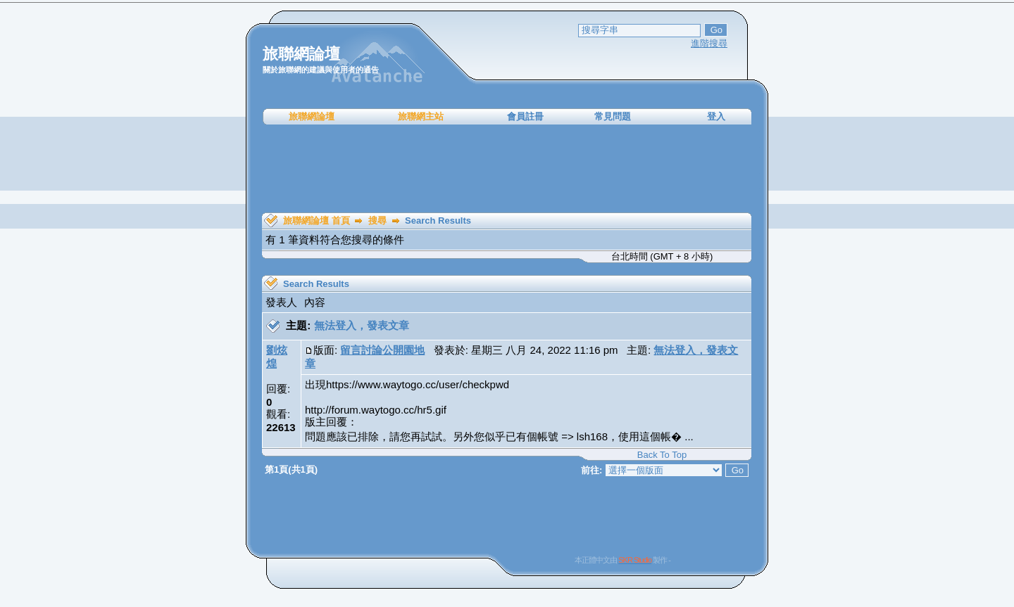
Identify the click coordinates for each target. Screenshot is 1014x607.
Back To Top (662, 454)
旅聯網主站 (421, 116)
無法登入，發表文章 (361, 325)
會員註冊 (525, 116)
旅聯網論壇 (311, 116)
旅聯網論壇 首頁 (316, 220)
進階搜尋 (709, 43)
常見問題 (612, 116)
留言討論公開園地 (382, 350)
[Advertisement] (507, 168)
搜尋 (377, 220)
